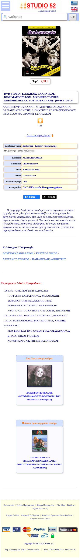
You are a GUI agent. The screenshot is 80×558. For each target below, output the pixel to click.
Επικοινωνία (9, 505)
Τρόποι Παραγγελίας (25, 505)
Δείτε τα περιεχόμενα (38, 135)
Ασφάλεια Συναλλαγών (40, 518)
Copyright (28, 543)
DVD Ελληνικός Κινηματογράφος (42, 187)
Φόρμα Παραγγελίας (46, 505)
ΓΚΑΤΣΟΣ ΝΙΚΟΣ (46, 253)
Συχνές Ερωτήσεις (40, 508)
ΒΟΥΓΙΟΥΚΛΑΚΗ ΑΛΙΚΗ (18, 253)
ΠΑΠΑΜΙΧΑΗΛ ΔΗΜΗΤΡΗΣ (49, 259)
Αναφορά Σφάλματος (30, 515)
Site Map (61, 505)
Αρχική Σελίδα (12, 515)
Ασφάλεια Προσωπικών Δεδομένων (57, 515)
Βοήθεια (70, 505)
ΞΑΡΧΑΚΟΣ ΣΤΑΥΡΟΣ (16, 259)
